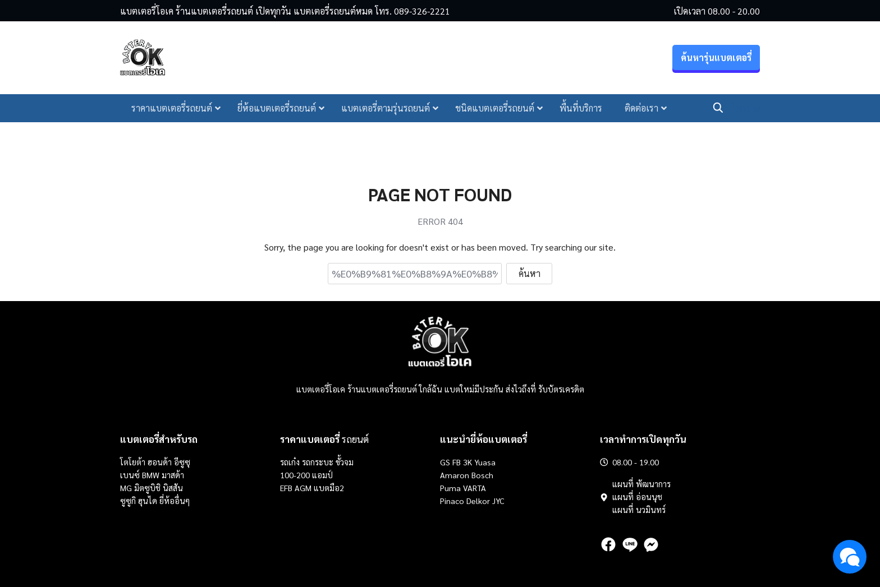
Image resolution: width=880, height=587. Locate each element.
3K (467, 462)
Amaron (454, 475)
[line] (629, 544)
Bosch (482, 475)
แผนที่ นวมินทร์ (639, 510)
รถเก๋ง (290, 462)
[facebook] (608, 544)
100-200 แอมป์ (306, 475)
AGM (303, 488)
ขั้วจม (345, 462)
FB (456, 462)
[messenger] (651, 544)
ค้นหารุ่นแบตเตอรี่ (716, 59)
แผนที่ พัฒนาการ (641, 484)
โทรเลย (746, 109)
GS (445, 462)
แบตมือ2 (329, 488)
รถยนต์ (324, 439)
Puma (450, 488)
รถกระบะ (319, 462)
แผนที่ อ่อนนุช (637, 497)
